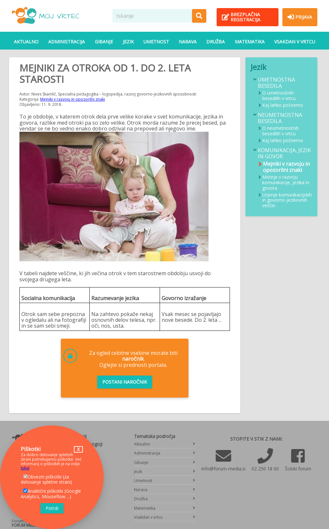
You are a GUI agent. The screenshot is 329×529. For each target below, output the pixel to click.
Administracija (66, 42)
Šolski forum (298, 469)
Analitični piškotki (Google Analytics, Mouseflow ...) (51, 494)
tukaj (25, 468)
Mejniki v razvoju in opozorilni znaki (72, 99)
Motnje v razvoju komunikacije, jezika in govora (285, 182)
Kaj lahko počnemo (282, 105)
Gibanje (104, 42)
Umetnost (156, 42)
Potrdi (52, 508)
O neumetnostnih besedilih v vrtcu (280, 131)
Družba (215, 42)
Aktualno (26, 42)
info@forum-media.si (223, 469)
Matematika (250, 42)
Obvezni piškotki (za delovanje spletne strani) (46, 479)
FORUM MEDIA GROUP (32, 525)
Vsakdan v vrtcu (294, 42)
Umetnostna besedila (276, 83)
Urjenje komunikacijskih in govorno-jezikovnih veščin (287, 200)
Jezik (128, 42)
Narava (188, 42)
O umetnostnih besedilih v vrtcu (279, 95)
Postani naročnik (124, 382)
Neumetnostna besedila (280, 118)
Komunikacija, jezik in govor (284, 153)
